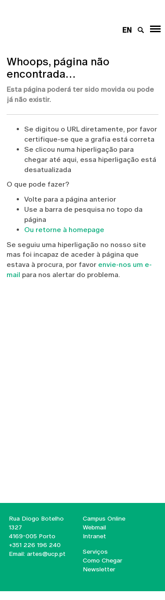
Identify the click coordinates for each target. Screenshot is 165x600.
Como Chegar (102, 560)
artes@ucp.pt (45, 553)
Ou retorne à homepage (64, 229)
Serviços (95, 551)
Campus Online (104, 518)
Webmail (94, 527)
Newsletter (99, 569)
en (127, 30)
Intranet (94, 536)
